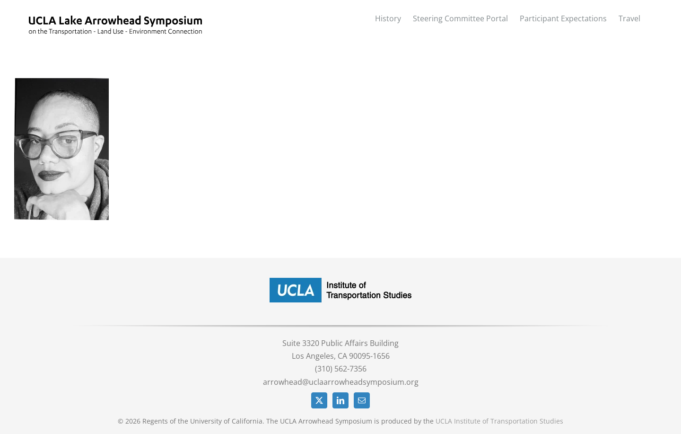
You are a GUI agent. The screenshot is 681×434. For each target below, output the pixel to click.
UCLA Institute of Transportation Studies (499, 420)
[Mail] (362, 400)
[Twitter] (319, 400)
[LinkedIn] (340, 400)
